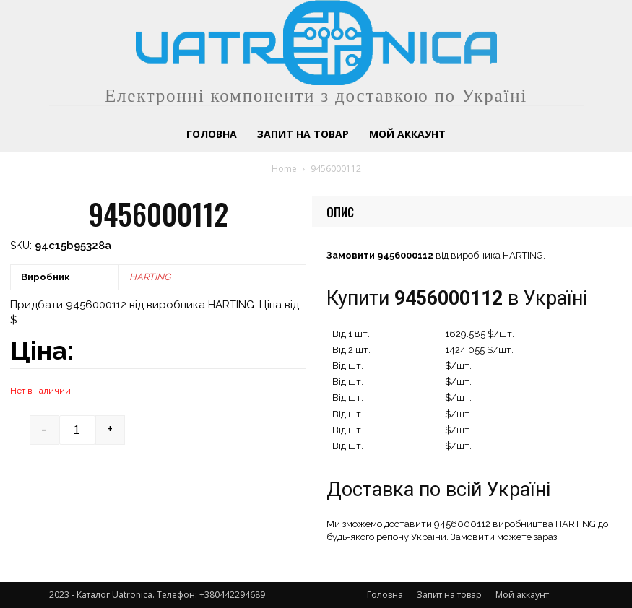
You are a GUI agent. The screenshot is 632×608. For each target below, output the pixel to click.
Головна (385, 595)
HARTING (149, 277)
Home (284, 168)
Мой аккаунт (522, 595)
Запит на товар (449, 595)
